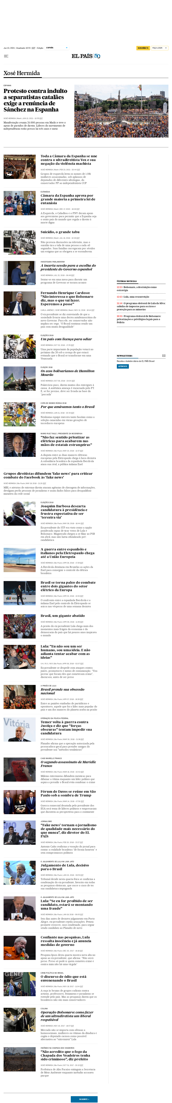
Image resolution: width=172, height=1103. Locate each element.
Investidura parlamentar (53, 262)
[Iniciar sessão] (159, 48)
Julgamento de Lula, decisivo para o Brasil (65, 867)
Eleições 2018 (47, 336)
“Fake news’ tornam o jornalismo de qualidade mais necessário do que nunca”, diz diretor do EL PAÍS (68, 831)
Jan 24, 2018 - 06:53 (73, 875)
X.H (42, 664)
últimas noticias (127, 281)
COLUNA (44, 1009)
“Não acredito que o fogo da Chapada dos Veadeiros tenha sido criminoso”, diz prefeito (65, 1055)
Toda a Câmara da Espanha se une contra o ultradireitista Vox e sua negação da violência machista (69, 160)
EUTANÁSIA (45, 192)
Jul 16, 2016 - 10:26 (70, 238)
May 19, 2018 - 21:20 (36, 483)
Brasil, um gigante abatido (63, 616)
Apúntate (122, 366)
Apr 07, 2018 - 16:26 (73, 699)
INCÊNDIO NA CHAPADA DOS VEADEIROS (57, 1048)
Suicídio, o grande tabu (60, 232)
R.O (46, 664)
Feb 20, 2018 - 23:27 (73, 842)
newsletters (124, 356)
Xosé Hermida (22, 73)
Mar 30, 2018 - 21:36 (73, 739)
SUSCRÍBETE (143, 48)
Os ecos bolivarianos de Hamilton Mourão (67, 373)
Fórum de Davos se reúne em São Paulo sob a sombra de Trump (68, 793)
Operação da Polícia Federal (55, 718)
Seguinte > (84, 1099)
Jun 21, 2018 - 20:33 (64, 413)
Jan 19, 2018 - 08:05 (73, 914)
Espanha (7, 86)
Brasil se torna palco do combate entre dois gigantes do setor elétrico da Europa (68, 586)
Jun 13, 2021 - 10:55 (33, 118)
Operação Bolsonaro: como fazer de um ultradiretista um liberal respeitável (67, 1016)
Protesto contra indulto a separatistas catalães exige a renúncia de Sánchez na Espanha (35, 100)
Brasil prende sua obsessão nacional (62, 691)
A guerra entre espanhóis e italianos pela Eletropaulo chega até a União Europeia (68, 553)
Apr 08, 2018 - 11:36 (73, 622)
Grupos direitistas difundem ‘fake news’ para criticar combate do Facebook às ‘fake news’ (48, 475)
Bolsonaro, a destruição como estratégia (137, 289)
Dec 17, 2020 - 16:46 (70, 209)
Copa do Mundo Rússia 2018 (53, 403)
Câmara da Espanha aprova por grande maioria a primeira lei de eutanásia (68, 199)
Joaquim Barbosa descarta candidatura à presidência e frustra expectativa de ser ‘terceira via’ (64, 512)
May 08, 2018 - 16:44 (73, 523)
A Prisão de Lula (48, 686)
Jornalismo (46, 821)
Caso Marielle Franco (51, 758)
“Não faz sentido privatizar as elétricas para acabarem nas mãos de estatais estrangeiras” (66, 441)
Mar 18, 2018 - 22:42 (73, 772)
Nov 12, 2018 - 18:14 (84, 310)
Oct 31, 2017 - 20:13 (73, 1065)
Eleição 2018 (46, 367)
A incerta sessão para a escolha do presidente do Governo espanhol (68, 267)
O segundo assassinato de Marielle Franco (68, 764)
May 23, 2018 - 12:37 (73, 451)
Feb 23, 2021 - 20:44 (70, 170)
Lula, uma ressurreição (136, 296)
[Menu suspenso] (6, 56)
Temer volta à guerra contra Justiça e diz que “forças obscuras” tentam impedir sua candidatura (66, 728)
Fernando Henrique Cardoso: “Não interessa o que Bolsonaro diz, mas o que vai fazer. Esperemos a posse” (67, 299)
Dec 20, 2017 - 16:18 (73, 951)
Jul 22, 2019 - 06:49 (64, 275)
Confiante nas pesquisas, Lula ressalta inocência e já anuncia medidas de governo (66, 941)
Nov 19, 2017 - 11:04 (73, 986)
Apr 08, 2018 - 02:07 (73, 664)
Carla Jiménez (47, 310)
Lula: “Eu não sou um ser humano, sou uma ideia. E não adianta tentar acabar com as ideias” (65, 652)
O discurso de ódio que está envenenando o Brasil (63, 978)
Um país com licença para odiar (66, 339)
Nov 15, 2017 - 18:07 (64, 1026)
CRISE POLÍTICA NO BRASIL (52, 973)
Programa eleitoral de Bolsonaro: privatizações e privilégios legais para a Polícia (139, 319)
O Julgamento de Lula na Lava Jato (57, 862)
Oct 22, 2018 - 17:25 (64, 345)
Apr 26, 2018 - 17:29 (73, 563)
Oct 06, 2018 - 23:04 (64, 381)
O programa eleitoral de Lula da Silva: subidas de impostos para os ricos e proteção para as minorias (141, 306)
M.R (51, 664)
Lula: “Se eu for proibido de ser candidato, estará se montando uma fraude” (67, 905)
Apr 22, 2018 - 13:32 (73, 596)
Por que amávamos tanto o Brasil (68, 407)
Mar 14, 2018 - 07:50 (73, 801)
